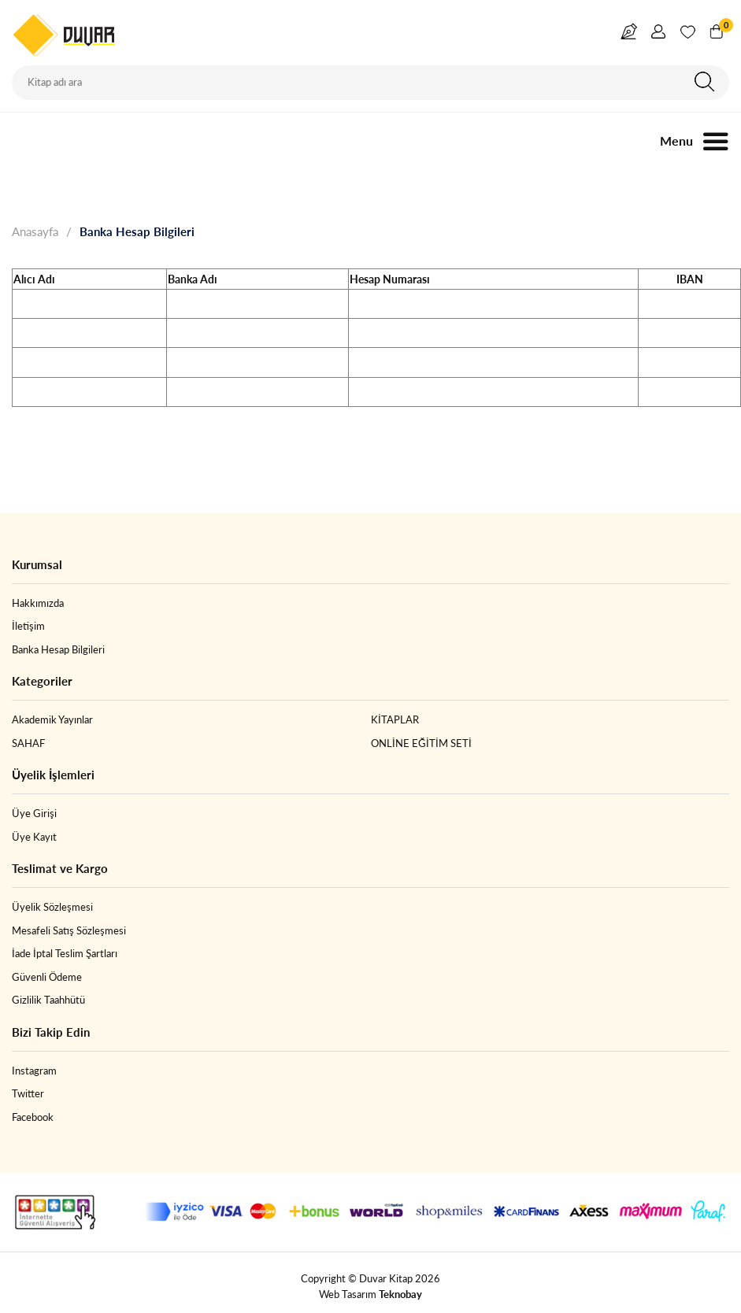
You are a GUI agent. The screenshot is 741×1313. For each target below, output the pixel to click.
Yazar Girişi (629, 34)
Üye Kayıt (34, 836)
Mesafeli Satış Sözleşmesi (69, 930)
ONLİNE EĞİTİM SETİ (421, 743)
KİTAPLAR (395, 719)
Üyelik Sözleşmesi (52, 907)
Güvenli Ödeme (47, 977)
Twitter (28, 1093)
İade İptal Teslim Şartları (64, 953)
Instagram (34, 1070)
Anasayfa (35, 231)
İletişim (28, 626)
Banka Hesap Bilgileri (137, 231)
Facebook (33, 1117)
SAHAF (28, 743)
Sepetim (724, 27)
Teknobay (400, 1294)
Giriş (658, 34)
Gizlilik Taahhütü (48, 999)
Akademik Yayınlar (52, 719)
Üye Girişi (34, 813)
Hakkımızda (38, 603)
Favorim (687, 34)
